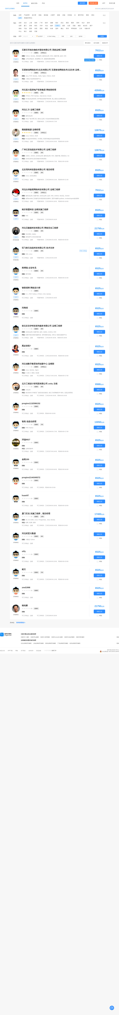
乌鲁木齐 (87, 28)
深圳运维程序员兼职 (50, 643)
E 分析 (28, 373)
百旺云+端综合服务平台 (59, 335)
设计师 (34, 15)
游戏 (58, 15)
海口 (25, 31)
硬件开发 (81, 15)
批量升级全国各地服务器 (33, 335)
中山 (20, 31)
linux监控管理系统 (31, 138)
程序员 (25, 3)
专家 (62, 36)
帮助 (16, 650)
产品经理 (26, 15)
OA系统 (40, 138)
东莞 (35, 28)
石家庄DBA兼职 (80, 637)
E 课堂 (33, 373)
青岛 (35, 25)
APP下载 (10, 650)
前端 (40, 15)
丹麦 (35, 31)
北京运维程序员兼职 (26, 643)
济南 (30, 25)
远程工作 (54, 650)
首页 (17, 3)
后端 (63, 15)
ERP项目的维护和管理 (44, 99)
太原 (68, 25)
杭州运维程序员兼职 (75, 643)
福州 (51, 25)
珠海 (20, 28)
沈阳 (63, 25)
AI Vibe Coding (51, 36)
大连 (46, 25)
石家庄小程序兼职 (45, 637)
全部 (20, 15)
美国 (46, 28)
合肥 (20, 25)
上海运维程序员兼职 (38, 643)
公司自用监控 (30, 59)
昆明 (30, 28)
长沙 (83, 23)
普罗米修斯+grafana (58, 198)
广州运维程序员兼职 (62, 643)
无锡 (74, 25)
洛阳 (30, 31)
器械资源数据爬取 (49, 59)
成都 (51, 23)
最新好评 (105, 43)
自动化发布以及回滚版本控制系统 (36, 158)
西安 (67, 23)
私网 (27, 522)
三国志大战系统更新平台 (33, 79)
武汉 (62, 23)
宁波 (25, 28)
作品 (43, 3)
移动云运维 (41, 119)
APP (103, 3)
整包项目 (88, 43)
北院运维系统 (68, 392)
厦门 (25, 25)
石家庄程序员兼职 (19, 43)
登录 (110, 3)
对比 (100, 60)
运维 (20, 18)
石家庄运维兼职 (10, 8)
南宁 (91, 25)
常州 (67, 28)
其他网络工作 (39, 59)
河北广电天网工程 (31, 119)
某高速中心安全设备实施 (33, 237)
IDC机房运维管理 (31, 99)
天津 (41, 25)
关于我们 (23, 650)
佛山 (62, 28)
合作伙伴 (31, 650)
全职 (71, 36)
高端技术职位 (28, 18)
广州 (41, 23)
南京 (56, 23)
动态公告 (2, 650)
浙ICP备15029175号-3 (113, 650)
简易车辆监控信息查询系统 (51, 138)
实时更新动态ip (46, 335)
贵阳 (41, 28)
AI (75, 15)
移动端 (46, 15)
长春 (51, 28)
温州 (56, 28)
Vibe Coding (83, 250)
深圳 (35, 23)
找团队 (102, 36)
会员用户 (39, 36)
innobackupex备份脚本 (72, 198)
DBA (92, 15)
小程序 (52, 15)
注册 (113, 3)
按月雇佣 (96, 43)
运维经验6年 (29, 448)
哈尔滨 (85, 25)
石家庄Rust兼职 (35, 637)
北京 (25, 23)
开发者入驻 (93, 3)
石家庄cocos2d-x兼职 (57, 637)
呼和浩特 (74, 28)
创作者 (80, 36)
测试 (87, 15)
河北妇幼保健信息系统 (52, 119)
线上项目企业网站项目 (59, 99)
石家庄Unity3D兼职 (69, 637)
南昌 (79, 25)
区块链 (70, 15)
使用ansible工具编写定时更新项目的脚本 (38, 198)
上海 (30, 23)
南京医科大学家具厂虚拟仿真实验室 (37, 392)
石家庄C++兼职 (25, 637)
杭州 (46, 23)
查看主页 (99, 56)
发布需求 (82, 3)
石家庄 (57, 25)
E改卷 (37, 373)
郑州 (77, 23)
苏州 (88, 23)
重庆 (72, 23)
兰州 (80, 28)
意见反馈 (38, 650)
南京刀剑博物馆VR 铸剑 (56, 392)
